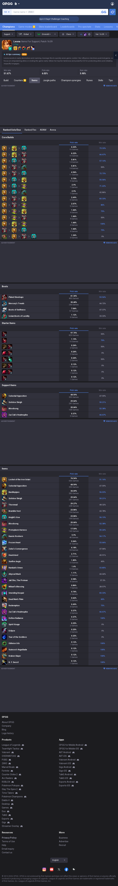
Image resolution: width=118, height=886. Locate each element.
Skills (100, 80)
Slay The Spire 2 (10, 789)
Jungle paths (49, 80)
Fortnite (5, 771)
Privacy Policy (9, 838)
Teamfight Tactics (10, 748)
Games (5, 807)
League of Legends (11, 745)
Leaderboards (68, 26)
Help (4, 845)
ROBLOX (6, 782)
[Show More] (17, 4)
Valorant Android (67, 759)
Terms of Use (8, 841)
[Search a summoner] (103, 12)
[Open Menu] (112, 4)
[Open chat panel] (115, 55)
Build (6, 80)
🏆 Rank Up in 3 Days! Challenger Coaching (59, 19)
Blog (4, 729)
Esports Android (67, 782)
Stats (97, 26)
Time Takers (8, 793)
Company (6, 726)
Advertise (63, 841)
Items (34, 80)
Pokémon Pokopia (11, 785)
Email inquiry (8, 849)
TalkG (4, 815)
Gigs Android (65, 767)
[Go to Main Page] (7, 3)
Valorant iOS (65, 763)
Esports (5, 818)
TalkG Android (66, 774)
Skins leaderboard (48, 26)
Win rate (102, 143)
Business (63, 838)
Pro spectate (84, 26)
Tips (111, 80)
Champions (8, 26)
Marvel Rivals (8, 767)
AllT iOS (63, 756)
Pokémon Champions (12, 796)
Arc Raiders (7, 778)
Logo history (8, 733)
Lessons (108, 26)
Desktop (6, 804)
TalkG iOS (63, 778)
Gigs (4, 822)
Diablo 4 (6, 800)
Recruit (62, 845)
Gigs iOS (63, 771)
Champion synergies (71, 80)
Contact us (7, 852)
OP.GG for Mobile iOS (69, 748)
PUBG (4, 759)
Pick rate (74, 143)
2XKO (4, 763)
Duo (4, 811)
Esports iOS (64, 785)
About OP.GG (8, 722)
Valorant (6, 752)
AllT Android (65, 752)
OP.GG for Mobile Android (71, 745)
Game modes (26, 26)
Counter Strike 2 (10, 774)
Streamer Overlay (10, 826)
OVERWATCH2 (9, 756)
